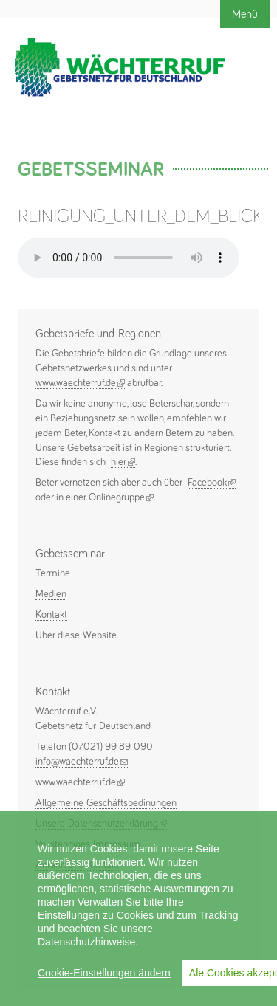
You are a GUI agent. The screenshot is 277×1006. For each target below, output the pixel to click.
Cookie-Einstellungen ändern (104, 973)
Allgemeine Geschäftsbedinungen (106, 803)
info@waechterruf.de (81, 762)
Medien (50, 594)
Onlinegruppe (121, 497)
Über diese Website (76, 635)
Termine (52, 573)
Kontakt (51, 615)
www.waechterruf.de (80, 383)
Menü (245, 14)
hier (123, 462)
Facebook (212, 483)
